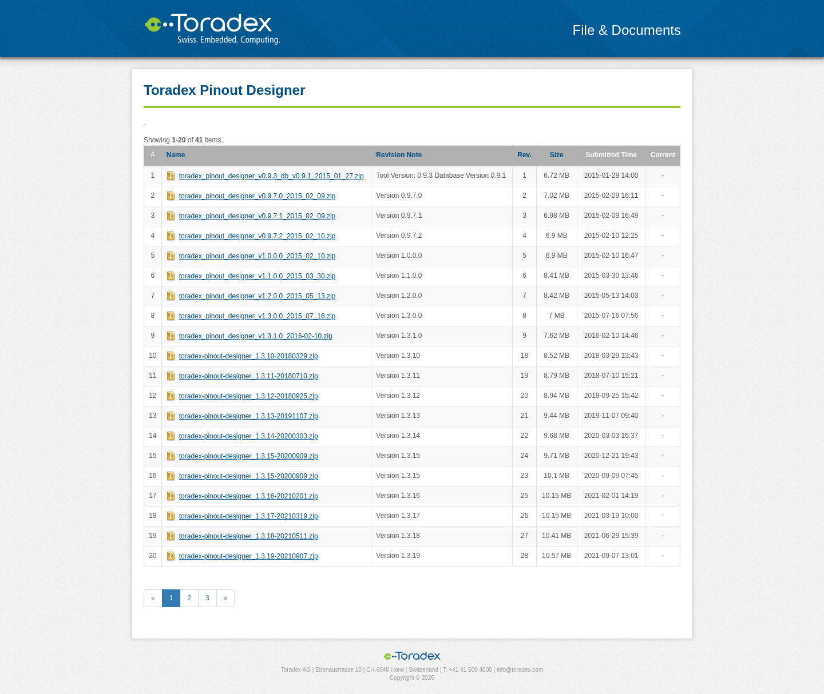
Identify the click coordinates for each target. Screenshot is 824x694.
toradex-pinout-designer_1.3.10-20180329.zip (248, 356)
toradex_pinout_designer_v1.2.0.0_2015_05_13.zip (257, 296)
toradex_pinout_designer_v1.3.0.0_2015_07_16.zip (257, 316)
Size (557, 155)
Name (176, 155)
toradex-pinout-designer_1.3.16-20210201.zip (248, 496)
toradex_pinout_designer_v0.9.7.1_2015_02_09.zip (257, 216)
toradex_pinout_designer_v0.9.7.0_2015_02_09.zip (257, 196)
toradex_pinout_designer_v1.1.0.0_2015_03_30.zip (257, 276)
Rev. (524, 155)
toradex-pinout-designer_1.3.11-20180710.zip (248, 376)
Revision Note (399, 155)
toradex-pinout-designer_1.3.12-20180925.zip (248, 396)
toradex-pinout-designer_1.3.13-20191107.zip (248, 416)
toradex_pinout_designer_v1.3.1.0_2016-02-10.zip (255, 336)
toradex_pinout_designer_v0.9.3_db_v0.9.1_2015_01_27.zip (271, 176)
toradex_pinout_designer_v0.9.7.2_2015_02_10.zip (257, 236)
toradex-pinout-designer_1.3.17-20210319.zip (248, 516)
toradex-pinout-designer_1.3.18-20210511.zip (248, 536)
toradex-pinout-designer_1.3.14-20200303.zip (248, 436)
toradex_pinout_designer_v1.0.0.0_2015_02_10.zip (257, 256)
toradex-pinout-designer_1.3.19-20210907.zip (248, 556)
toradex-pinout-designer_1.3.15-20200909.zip (248, 456)
